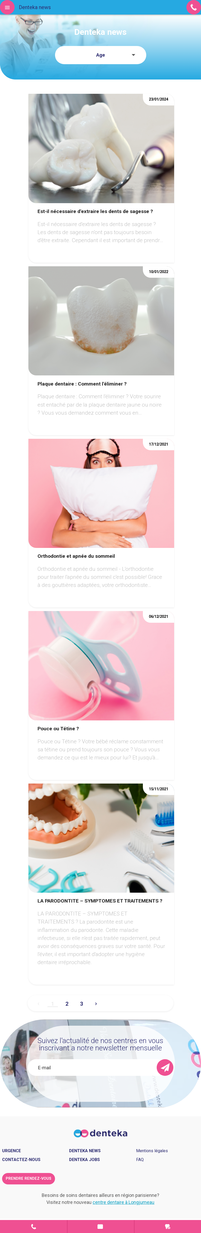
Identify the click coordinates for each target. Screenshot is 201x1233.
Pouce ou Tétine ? (58, 729)
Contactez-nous (21, 1159)
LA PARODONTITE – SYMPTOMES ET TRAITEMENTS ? (100, 901)
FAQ (140, 1159)
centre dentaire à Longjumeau (123, 1202)
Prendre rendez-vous (101, 1226)
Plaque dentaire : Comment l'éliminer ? (82, 384)
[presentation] (93, 1086)
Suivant (96, 1002)
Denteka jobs (84, 1159)
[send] (165, 1067)
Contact (33, 1226)
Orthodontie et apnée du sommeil (76, 556)
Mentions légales (152, 1150)
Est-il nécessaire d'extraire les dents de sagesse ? (95, 211)
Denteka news (85, 1150)
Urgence (168, 1226)
